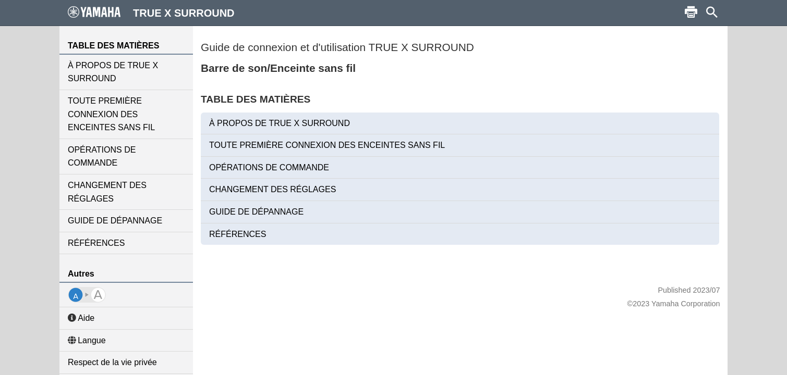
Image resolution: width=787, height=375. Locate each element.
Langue (87, 340)
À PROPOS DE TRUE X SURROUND (113, 72)
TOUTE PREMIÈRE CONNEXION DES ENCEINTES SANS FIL (111, 114)
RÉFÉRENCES (96, 243)
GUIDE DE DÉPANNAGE (115, 220)
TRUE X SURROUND (151, 12)
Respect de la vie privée (112, 362)
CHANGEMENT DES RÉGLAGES (107, 192)
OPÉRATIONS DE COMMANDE (102, 156)
